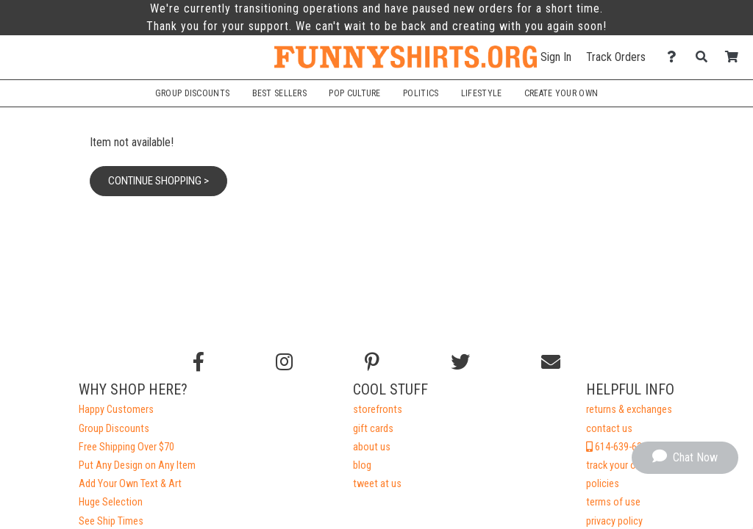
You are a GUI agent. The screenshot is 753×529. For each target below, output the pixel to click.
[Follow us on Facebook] (198, 362)
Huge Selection (111, 502)
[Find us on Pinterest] (372, 362)
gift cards (373, 428)
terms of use (613, 502)
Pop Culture (354, 93)
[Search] (705, 57)
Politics (420, 93)
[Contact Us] (675, 57)
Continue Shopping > (158, 180)
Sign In (555, 57)
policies (602, 484)
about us (371, 447)
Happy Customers (116, 409)
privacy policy (614, 521)
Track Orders (616, 57)
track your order (619, 465)
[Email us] (550, 362)
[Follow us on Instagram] (284, 362)
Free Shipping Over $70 (126, 447)
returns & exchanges (629, 409)
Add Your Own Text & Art (130, 484)
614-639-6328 (619, 447)
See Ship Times (111, 521)
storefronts (377, 409)
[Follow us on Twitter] (460, 362)
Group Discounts (192, 93)
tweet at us (377, 484)
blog (362, 465)
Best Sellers (279, 93)
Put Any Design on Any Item (137, 465)
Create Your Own (561, 93)
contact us (609, 428)
